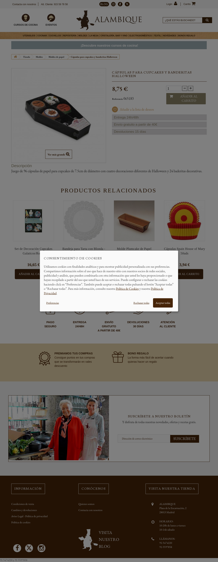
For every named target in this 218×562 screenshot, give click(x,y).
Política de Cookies (127, 289)
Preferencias (52, 303)
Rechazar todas (141, 303)
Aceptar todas (163, 303)
